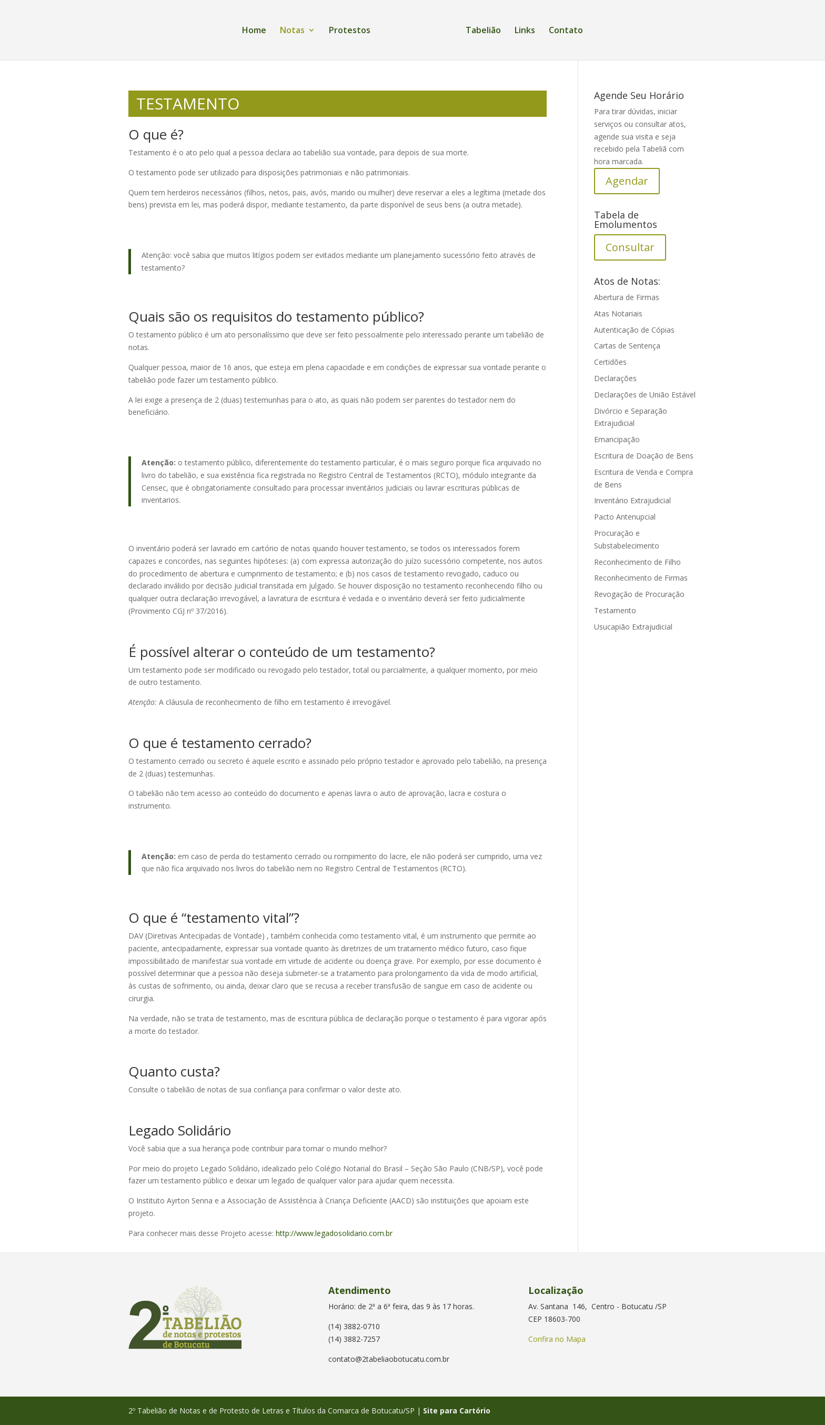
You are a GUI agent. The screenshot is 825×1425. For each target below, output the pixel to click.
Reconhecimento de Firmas (641, 578)
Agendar (627, 181)
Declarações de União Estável (645, 395)
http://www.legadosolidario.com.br (334, 1233)
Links (525, 31)
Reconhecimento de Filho (637, 562)
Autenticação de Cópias (634, 330)
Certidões (610, 362)
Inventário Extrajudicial (632, 500)
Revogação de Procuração (639, 594)
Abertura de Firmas (626, 297)
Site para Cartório (456, 1411)
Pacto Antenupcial (625, 517)
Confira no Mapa (557, 1339)
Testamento (615, 610)
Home (254, 31)
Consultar (630, 247)
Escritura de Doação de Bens (643, 456)
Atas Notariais (618, 313)
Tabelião (483, 31)
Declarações (615, 378)
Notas (292, 31)
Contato (566, 31)
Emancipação (617, 439)
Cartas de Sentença (627, 346)
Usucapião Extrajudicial (633, 627)
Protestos (349, 31)
